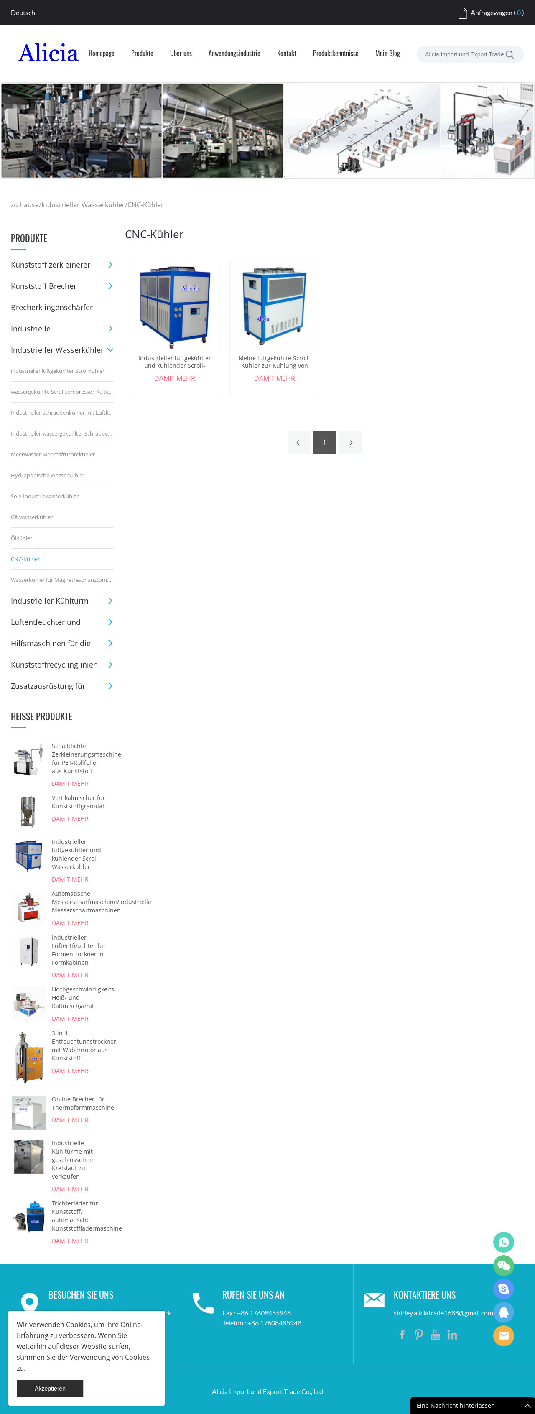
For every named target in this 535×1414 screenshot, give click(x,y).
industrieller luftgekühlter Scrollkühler (57, 371)
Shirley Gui (503, 1242)
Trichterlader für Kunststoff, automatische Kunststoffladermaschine (80, 1215)
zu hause (25, 204)
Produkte (142, 54)
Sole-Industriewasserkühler (45, 496)
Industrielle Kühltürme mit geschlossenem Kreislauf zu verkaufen (73, 1159)
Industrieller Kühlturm (50, 601)
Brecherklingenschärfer (52, 307)
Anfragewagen (491, 12)
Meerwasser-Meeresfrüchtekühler (53, 454)
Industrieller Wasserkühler (83, 204)
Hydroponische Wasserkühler (47, 475)
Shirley (503, 1312)
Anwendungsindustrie (234, 54)
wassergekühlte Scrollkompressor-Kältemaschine (62, 391)
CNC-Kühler (145, 204)
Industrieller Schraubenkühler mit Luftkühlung (62, 412)
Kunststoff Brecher (43, 286)
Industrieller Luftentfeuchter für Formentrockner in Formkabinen (79, 949)
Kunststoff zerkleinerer (50, 265)
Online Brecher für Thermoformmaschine (80, 1103)
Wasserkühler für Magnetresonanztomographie (62, 579)
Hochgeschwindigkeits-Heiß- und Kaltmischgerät (80, 997)
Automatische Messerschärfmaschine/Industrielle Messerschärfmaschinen (80, 901)
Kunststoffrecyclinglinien (54, 665)
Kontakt (286, 54)
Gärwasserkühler (32, 517)
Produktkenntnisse (336, 54)
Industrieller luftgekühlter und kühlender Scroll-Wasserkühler (76, 854)
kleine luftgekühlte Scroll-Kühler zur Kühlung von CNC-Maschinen (275, 365)
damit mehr (70, 783)
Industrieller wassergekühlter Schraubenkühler (62, 433)
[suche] (509, 54)
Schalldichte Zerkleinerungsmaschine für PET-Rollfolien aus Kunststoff (80, 758)
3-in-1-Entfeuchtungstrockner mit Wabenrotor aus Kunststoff (80, 1045)
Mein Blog (387, 54)
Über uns (181, 54)
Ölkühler (21, 538)
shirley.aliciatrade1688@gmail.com (443, 1313)
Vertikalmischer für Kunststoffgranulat (78, 802)
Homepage (102, 54)
